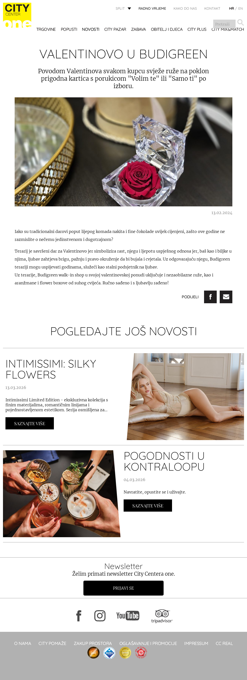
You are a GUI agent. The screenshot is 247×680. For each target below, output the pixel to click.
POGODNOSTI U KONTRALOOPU (164, 461)
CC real (224, 643)
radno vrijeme (152, 8)
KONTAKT (212, 8)
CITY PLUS (197, 29)
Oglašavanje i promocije (148, 643)
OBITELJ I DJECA (167, 29)
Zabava (138, 29)
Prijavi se (123, 588)
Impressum (196, 643)
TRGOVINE (46, 29)
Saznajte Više (29, 423)
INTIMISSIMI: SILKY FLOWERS (50, 369)
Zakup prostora (93, 643)
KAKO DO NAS (185, 8)
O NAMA (22, 643)
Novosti (90, 29)
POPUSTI (69, 29)
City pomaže (52, 643)
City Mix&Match (228, 29)
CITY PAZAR (115, 29)
